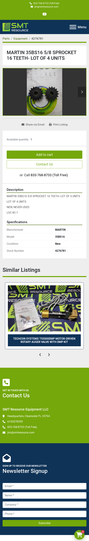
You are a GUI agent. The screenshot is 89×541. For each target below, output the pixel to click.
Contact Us (44, 164)
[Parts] (6, 38)
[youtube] (44, 14)
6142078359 (15, 421)
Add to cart (44, 155)
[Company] (44, 504)
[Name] (44, 495)
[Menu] (72, 27)
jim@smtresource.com (46, 6)
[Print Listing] (58, 124)
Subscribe (44, 523)
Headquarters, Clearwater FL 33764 (28, 416)
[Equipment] (21, 38)
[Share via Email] (33, 124)
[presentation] (40, 354)
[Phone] (44, 514)
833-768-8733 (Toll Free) (46, 3)
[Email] (44, 486)
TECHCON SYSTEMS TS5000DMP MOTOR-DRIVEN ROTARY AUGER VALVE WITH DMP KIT (44, 340)
